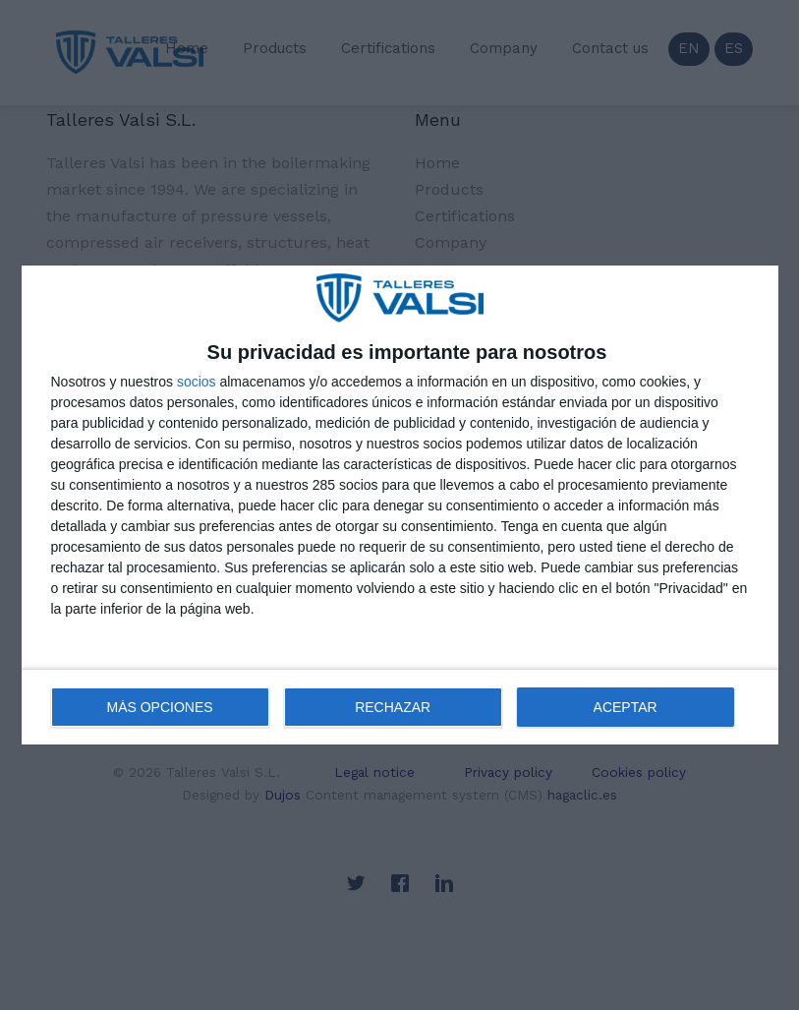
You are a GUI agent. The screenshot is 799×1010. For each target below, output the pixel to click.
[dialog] (400, 505)
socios (196, 381)
